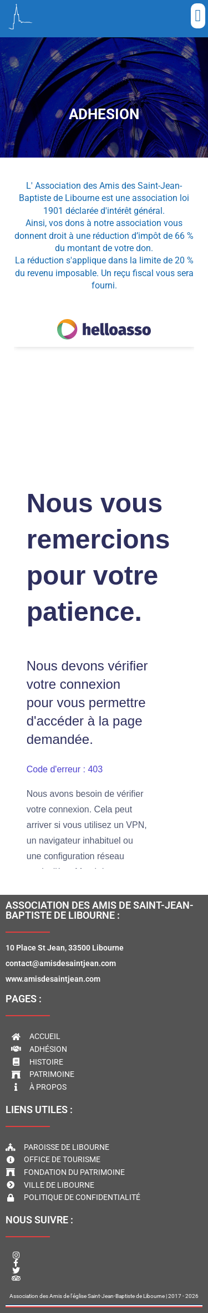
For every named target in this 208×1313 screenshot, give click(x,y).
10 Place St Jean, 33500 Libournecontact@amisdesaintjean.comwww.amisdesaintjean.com (65, 963)
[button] (198, 15)
